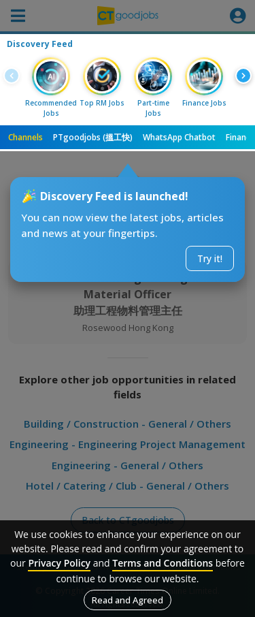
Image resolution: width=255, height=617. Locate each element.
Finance (240, 137)
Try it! (209, 258)
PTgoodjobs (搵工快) (93, 137)
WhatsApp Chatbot (179, 137)
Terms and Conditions (162, 562)
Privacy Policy (59, 562)
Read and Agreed (127, 600)
